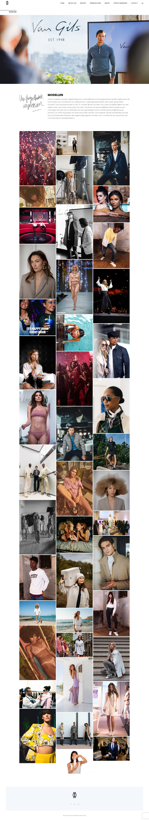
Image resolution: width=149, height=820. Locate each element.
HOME (62, 3)
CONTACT (134, 3)
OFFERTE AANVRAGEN (120, 3)
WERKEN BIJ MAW (95, 3)
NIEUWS (107, 3)
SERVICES (83, 3)
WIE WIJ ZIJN (72, 3)
